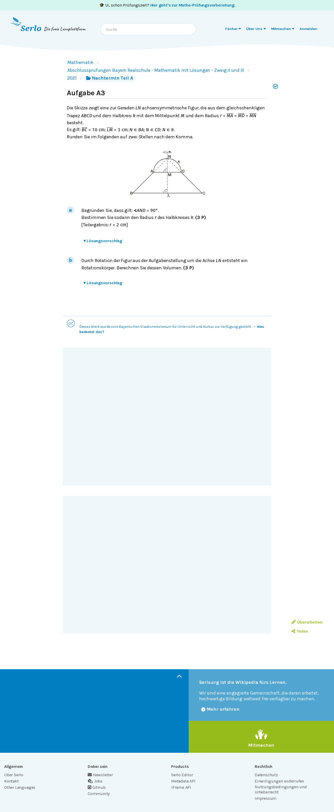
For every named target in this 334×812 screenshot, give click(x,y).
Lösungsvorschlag (103, 240)
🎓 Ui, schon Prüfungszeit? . (167, 5)
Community (99, 793)
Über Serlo (13, 774)
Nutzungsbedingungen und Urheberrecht (281, 789)
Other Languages (19, 787)
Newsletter (100, 774)
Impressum (265, 798)
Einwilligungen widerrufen (279, 781)
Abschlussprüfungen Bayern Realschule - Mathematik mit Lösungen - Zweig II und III (155, 70)
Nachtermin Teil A (109, 78)
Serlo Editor (182, 774)
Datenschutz (266, 774)
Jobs (95, 781)
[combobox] (148, 29)
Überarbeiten (307, 622)
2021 (72, 78)
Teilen (299, 631)
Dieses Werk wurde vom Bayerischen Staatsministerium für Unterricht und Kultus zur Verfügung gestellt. (165, 326)
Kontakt (11, 781)
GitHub (97, 787)
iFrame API (181, 787)
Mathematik (80, 62)
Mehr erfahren (220, 709)
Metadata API (183, 781)
